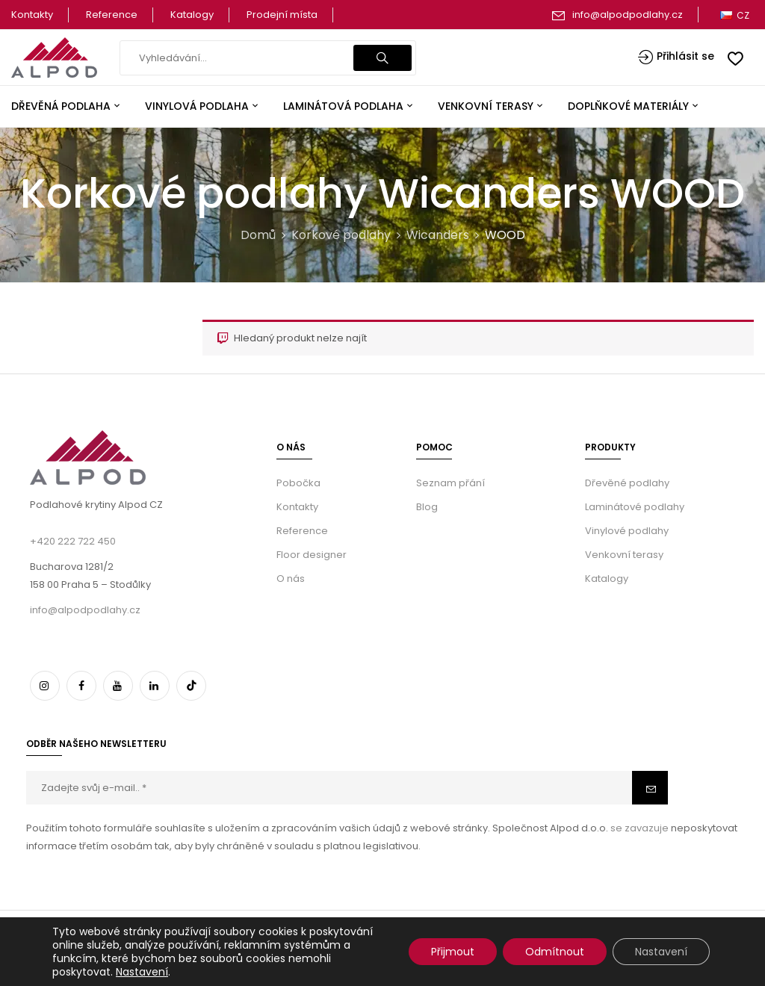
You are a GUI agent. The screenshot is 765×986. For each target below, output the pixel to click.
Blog (427, 507)
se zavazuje (638, 828)
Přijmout (452, 951)
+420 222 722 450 (73, 541)
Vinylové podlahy (627, 531)
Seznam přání (450, 483)
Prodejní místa (282, 14)
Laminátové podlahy (634, 507)
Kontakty (32, 14)
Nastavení (142, 972)
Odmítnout (554, 951)
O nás (290, 578)
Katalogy (192, 14)
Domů (258, 235)
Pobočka (298, 483)
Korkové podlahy (341, 235)
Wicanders (437, 235)
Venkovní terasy (624, 555)
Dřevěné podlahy (627, 483)
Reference (111, 14)
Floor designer (311, 555)
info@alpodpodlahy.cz (627, 14)
